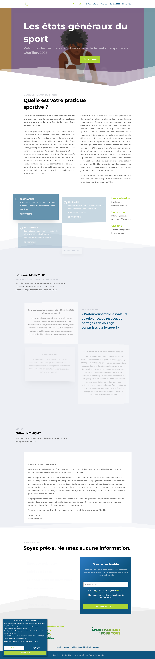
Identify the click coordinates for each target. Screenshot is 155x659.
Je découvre (89, 59)
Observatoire (29, 199)
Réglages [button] (36, 648)
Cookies (96, 647)
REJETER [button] (14, 648)
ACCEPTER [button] (25, 653)
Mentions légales (62, 647)
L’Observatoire (92, 4)
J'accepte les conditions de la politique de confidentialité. (106, 596)
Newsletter (127, 4)
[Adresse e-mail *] (105, 584)
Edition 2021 (115, 4)
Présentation (78, 4)
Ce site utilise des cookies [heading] (25, 620)
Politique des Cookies (29, 641)
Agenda (104, 4)
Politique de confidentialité (81, 647)
